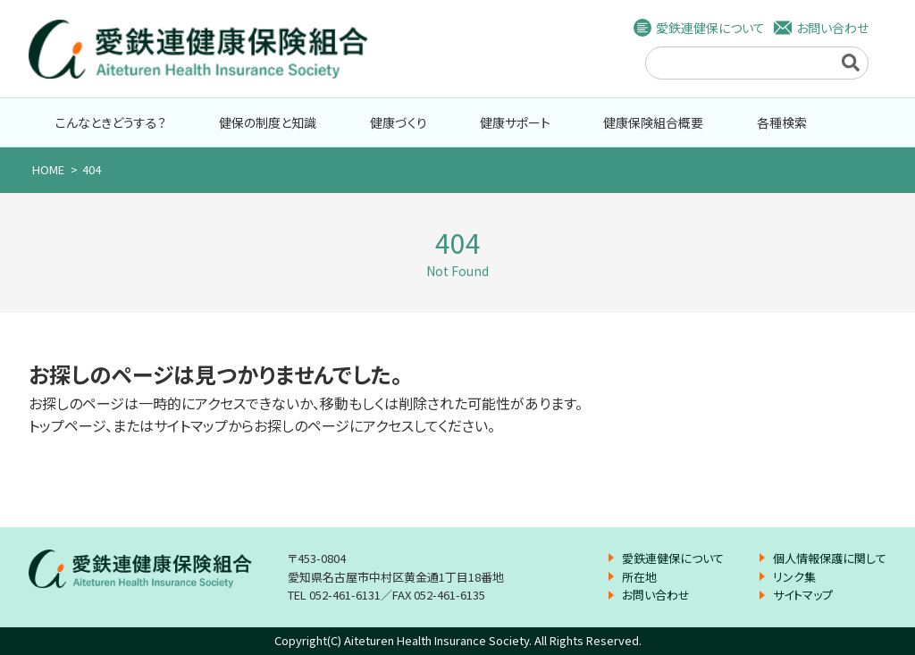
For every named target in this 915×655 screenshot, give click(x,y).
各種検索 (782, 122)
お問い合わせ (832, 28)
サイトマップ (803, 594)
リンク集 (794, 576)
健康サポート (515, 122)
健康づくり (398, 122)
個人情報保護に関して (829, 558)
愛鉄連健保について (710, 28)
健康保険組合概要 (653, 122)
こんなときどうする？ (110, 122)
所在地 (639, 576)
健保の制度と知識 (267, 122)
